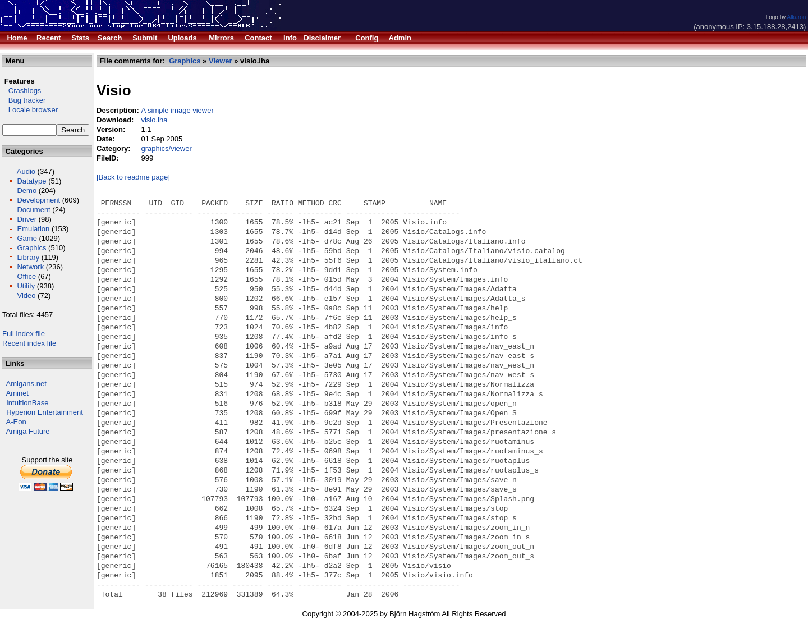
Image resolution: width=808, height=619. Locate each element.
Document (33, 209)
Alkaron (796, 17)
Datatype (31, 181)
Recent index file (29, 343)
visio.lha (154, 120)
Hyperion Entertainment (44, 412)
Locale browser (30, 110)
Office (26, 276)
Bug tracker (23, 100)
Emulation (33, 228)
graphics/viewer (166, 148)
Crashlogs (21, 90)
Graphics (31, 248)
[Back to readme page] (133, 177)
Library (28, 257)
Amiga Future (28, 431)
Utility (26, 286)
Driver (26, 219)
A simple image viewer (177, 110)
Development (38, 200)
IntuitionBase (27, 402)
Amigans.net (26, 383)
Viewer (220, 61)
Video (26, 295)
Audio (26, 171)
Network (30, 267)
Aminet (17, 393)
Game (26, 238)
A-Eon (16, 422)
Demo (26, 190)
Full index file (23, 333)
